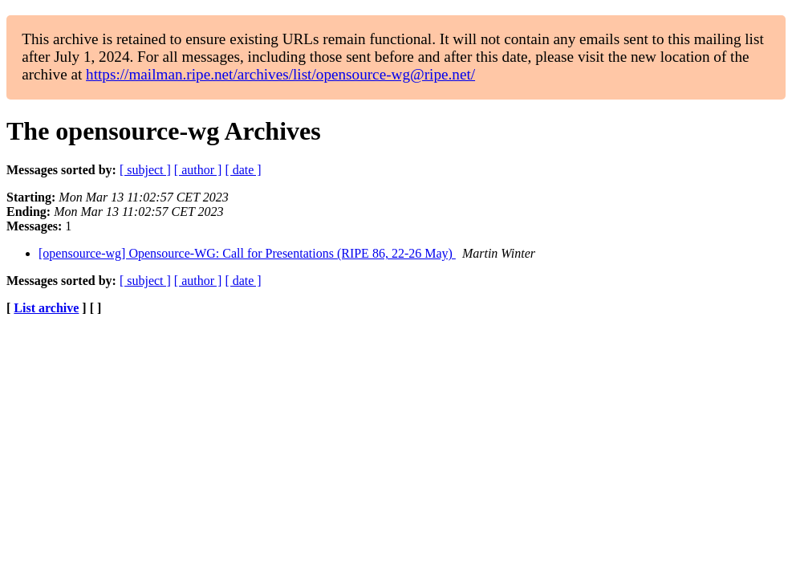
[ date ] (243, 170)
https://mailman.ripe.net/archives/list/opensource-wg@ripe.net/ (280, 74)
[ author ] (198, 170)
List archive (46, 308)
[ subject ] (145, 170)
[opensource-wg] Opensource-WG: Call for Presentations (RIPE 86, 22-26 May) (247, 253)
